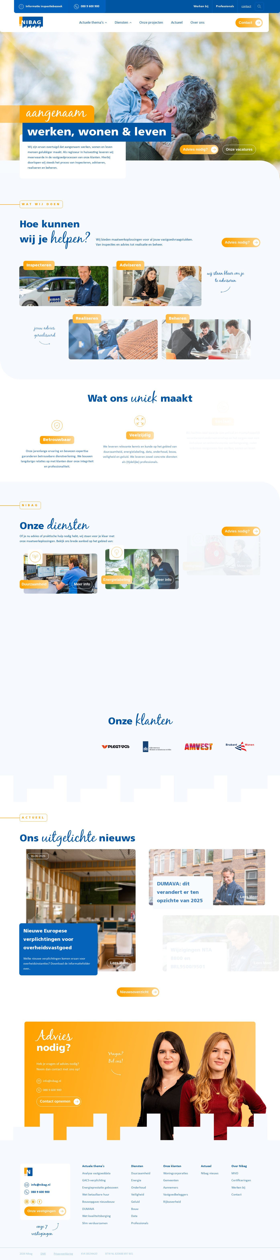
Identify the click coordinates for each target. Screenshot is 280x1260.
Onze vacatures (239, 149)
